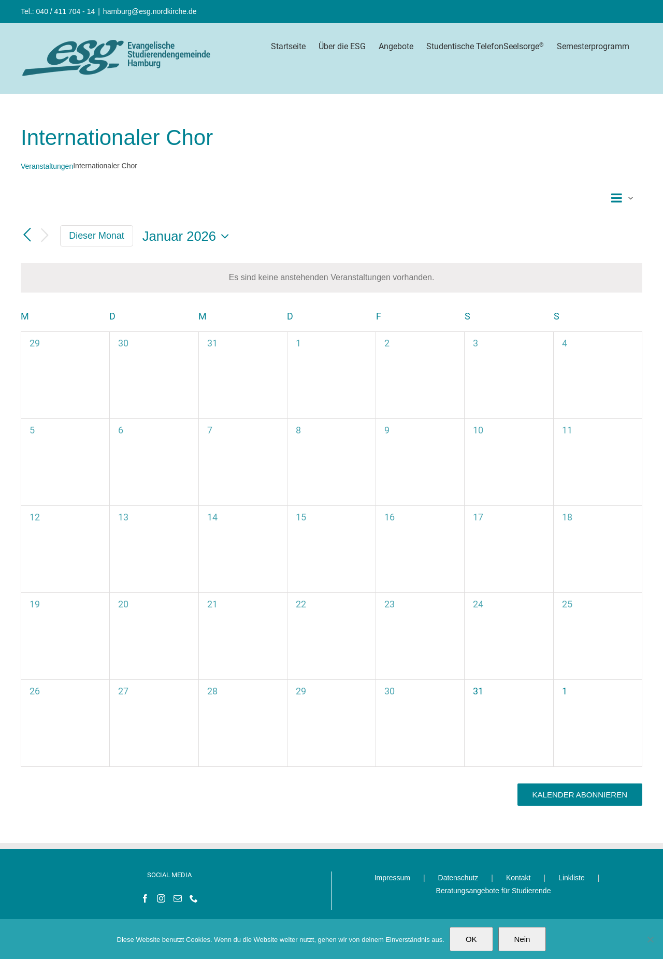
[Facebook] (145, 898)
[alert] (331, 278)
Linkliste (571, 878)
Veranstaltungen (47, 166)
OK (471, 939)
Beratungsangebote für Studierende (493, 891)
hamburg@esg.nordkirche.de (150, 11)
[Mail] (178, 898)
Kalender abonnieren (579, 794)
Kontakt (518, 878)
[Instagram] (161, 898)
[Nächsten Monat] (44, 236)
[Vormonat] (27, 235)
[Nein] (650, 939)
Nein (522, 939)
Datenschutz (458, 878)
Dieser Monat (96, 235)
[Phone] (194, 898)
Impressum (392, 878)
